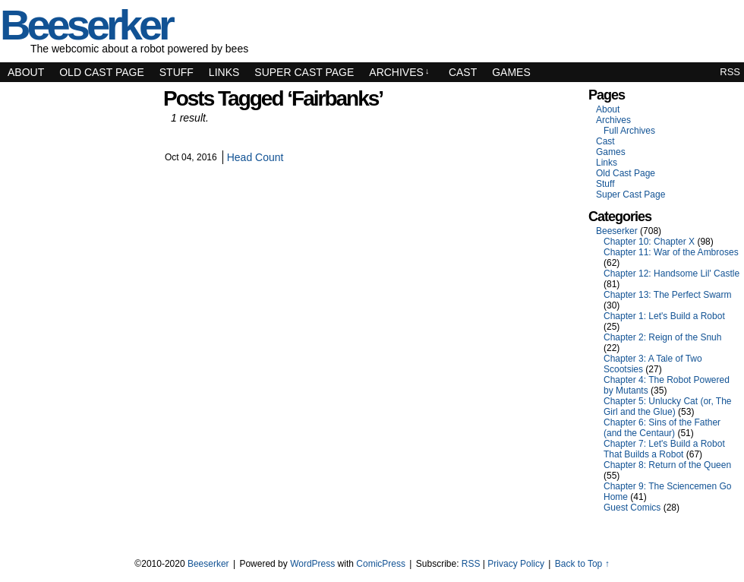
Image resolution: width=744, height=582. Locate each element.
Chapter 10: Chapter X (649, 241)
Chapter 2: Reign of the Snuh (662, 337)
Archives (399, 72)
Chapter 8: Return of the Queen (667, 465)
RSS (730, 71)
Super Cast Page (304, 72)
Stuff (176, 72)
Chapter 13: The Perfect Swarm (668, 294)
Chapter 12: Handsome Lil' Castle (671, 273)
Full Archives (629, 130)
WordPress (312, 563)
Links (224, 72)
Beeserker (617, 231)
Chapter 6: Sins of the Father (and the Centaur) (662, 427)
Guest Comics (632, 507)
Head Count (255, 157)
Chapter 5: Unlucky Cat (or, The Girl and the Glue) (668, 406)
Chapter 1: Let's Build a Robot (664, 316)
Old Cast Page (101, 72)
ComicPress (380, 563)
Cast (463, 72)
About (26, 72)
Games (511, 72)
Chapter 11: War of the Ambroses (671, 252)
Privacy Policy (515, 563)
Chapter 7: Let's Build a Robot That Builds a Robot (664, 449)
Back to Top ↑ (582, 563)
